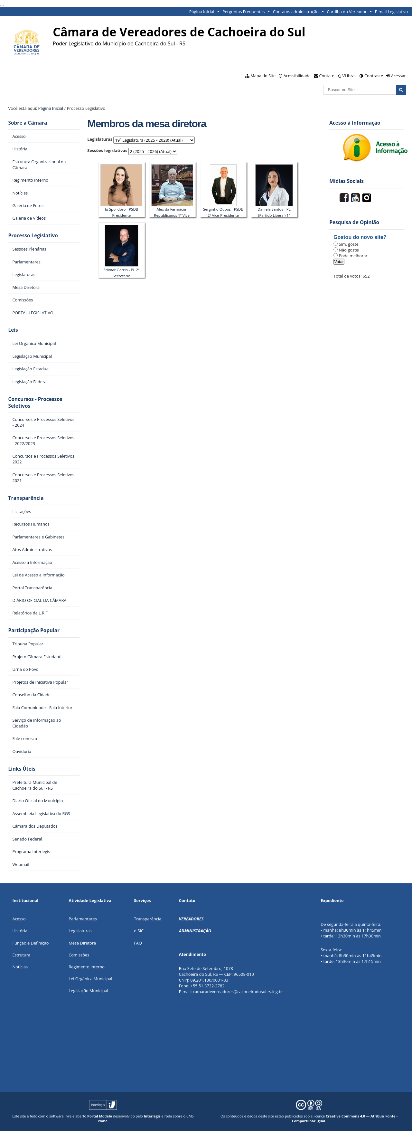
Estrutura (21, 955)
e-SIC (139, 931)
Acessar (398, 76)
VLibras (349, 76)
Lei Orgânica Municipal (90, 979)
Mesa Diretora (82, 943)
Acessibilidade (297, 76)
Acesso (18, 919)
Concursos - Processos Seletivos (35, 402)
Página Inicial (201, 11)
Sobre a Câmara (27, 122)
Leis (13, 330)
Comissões (79, 955)
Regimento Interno (87, 967)
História (19, 931)
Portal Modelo (99, 1116)
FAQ (138, 943)
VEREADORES (191, 919)
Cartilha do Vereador (347, 11)
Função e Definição (30, 943)
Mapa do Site (263, 76)
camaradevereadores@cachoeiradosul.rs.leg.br (238, 991)
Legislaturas (99, 139)
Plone (103, 1120)
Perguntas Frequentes (243, 11)
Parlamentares (83, 919)
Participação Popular (34, 630)
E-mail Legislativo (391, 11)
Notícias (20, 967)
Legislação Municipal (88, 990)
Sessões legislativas (107, 150)
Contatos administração (296, 11)
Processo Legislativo (33, 235)
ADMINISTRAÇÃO (195, 931)
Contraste (373, 76)
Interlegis (152, 1116)
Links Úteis (21, 768)
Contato (327, 76)
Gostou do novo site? (359, 237)
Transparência (26, 498)
